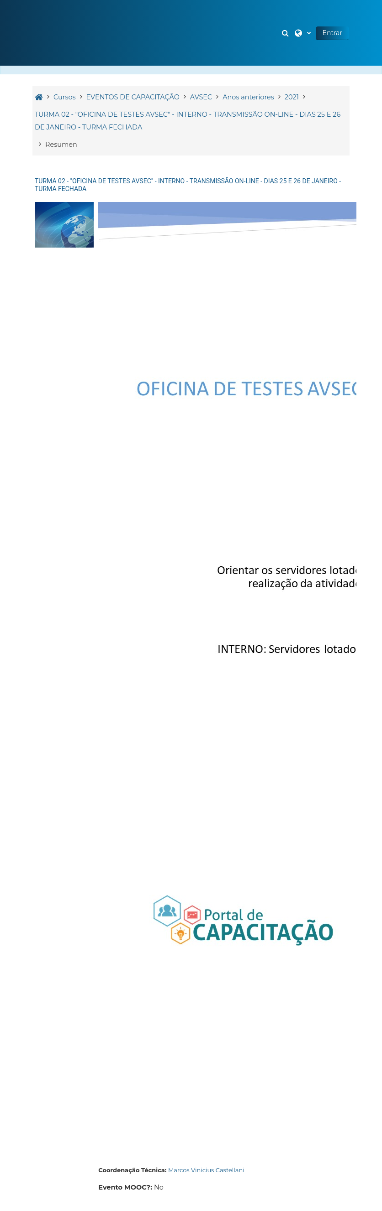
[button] (286, 33)
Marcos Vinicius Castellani (206, 1170)
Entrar (332, 33)
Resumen (61, 144)
